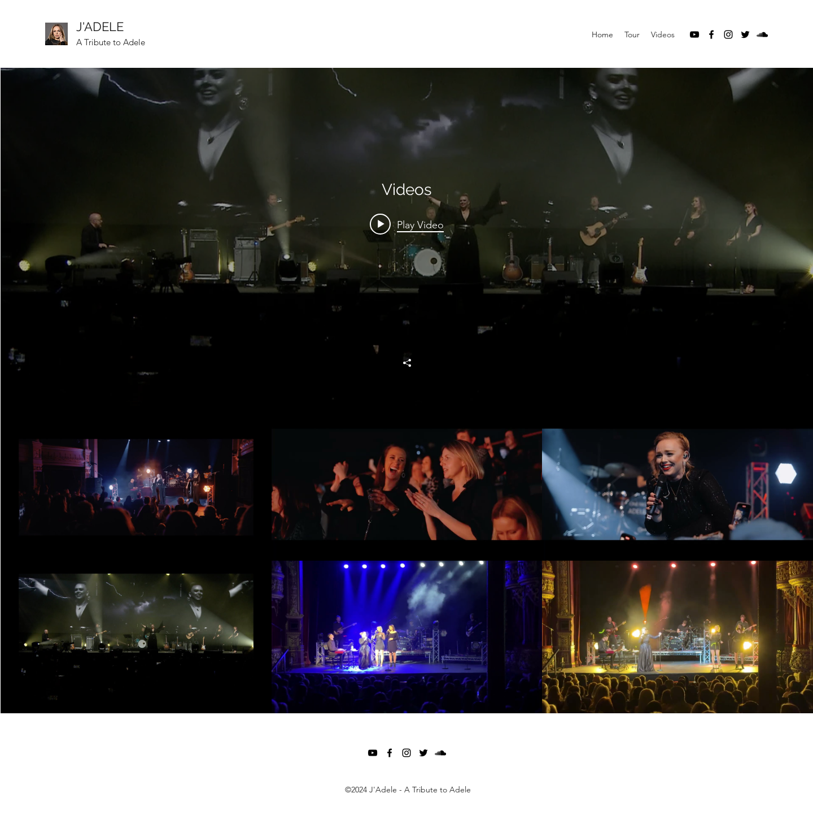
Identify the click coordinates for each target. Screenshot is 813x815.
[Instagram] (728, 34)
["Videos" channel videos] (407, 560)
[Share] (407, 363)
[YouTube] (694, 34)
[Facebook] (711, 34)
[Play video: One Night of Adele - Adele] (407, 224)
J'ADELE (100, 26)
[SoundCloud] (762, 34)
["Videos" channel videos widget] (407, 390)
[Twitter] (745, 34)
